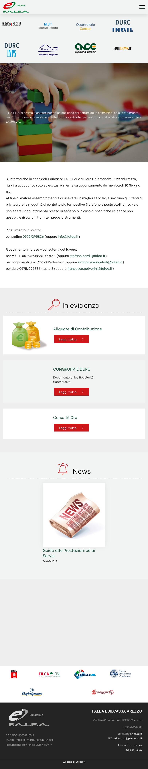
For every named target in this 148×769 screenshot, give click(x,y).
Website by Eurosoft (74, 761)
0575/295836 (33, 236)
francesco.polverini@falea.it (89, 268)
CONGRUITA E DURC (71, 369)
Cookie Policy (134, 750)
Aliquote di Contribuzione (77, 328)
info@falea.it (68, 236)
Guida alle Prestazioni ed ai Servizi (69, 552)
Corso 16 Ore (65, 417)
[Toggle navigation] (142, 7)
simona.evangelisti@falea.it (100, 262)
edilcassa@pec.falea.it (128, 738)
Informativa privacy (130, 745)
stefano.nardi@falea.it (87, 255)
